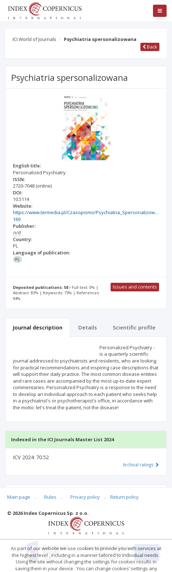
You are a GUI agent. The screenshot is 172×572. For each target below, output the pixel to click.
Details (87, 327)
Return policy (124, 497)
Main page (18, 497)
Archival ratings (141, 464)
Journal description (37, 327)
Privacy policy (85, 497)
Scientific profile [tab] (134, 327)
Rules (50, 497)
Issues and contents (135, 286)
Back (150, 46)
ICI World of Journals (34, 39)
